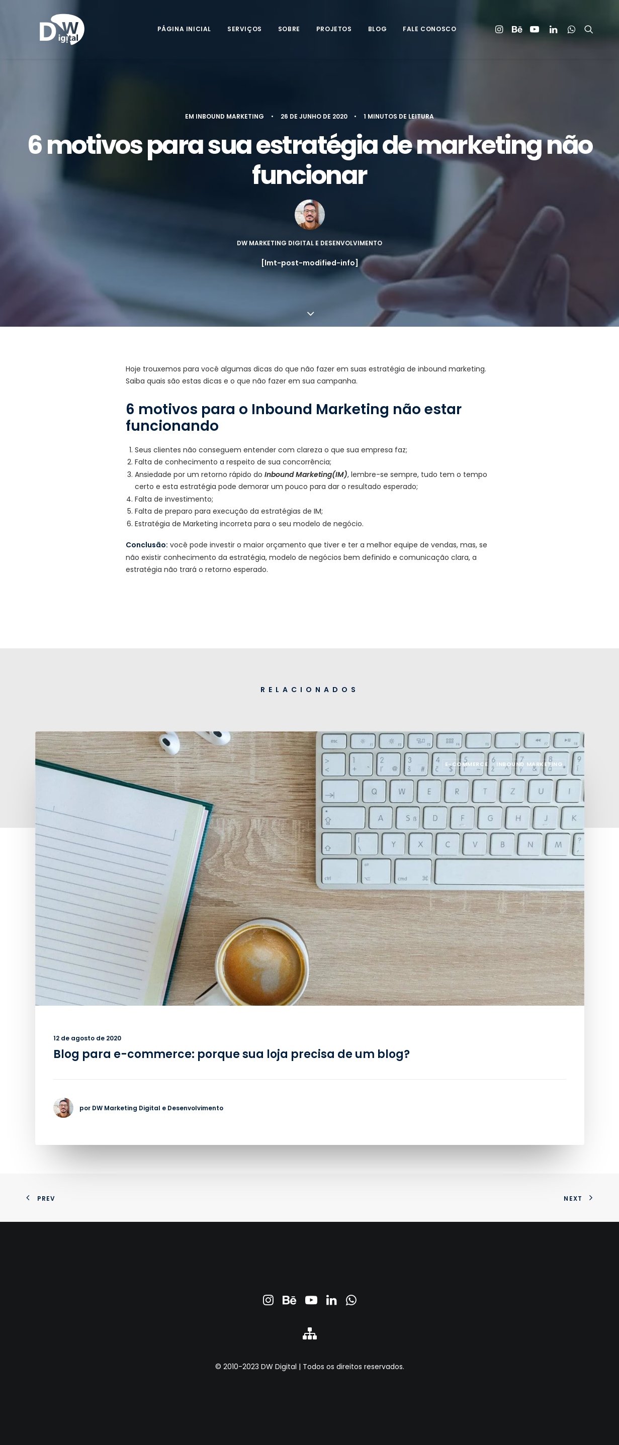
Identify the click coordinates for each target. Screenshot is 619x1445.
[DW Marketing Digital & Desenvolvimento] (51, 31)
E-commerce (466, 764)
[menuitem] (184, 31)
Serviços (244, 31)
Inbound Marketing (230, 116)
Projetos (334, 31)
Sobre (289, 31)
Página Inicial (184, 31)
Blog (377, 31)
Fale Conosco (429, 31)
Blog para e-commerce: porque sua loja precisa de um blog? (231, 1054)
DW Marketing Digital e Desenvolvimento (309, 243)
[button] (500, 31)
